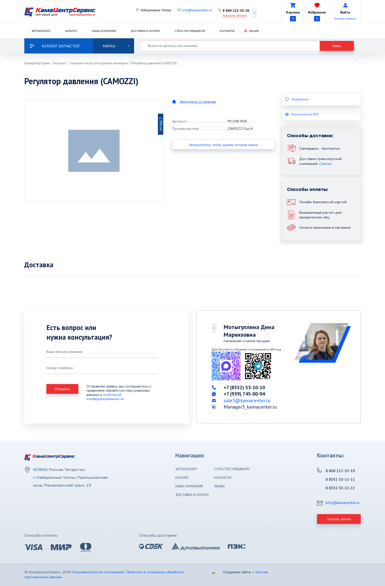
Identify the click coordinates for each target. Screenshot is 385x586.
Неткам (262, 572)
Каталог (71, 31)
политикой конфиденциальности (105, 396)
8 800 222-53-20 (236, 10)
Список (325, 163)
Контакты (227, 31)
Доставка (38, 264)
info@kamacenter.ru (197, 10)
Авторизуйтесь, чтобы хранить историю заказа (223, 145)
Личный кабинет (345, 18)
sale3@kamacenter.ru (247, 400)
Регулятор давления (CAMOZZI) (154, 63)
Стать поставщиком (190, 31)
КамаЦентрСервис (37, 63)
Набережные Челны (156, 10)
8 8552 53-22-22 (340, 487)
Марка (116, 45)
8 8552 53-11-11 (340, 479)
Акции (254, 31)
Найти (336, 46)
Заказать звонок (235, 15)
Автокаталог (41, 31)
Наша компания (104, 31)
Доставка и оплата (145, 31)
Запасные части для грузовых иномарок (98, 63)
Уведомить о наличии (197, 101)
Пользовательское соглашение (97, 572)
